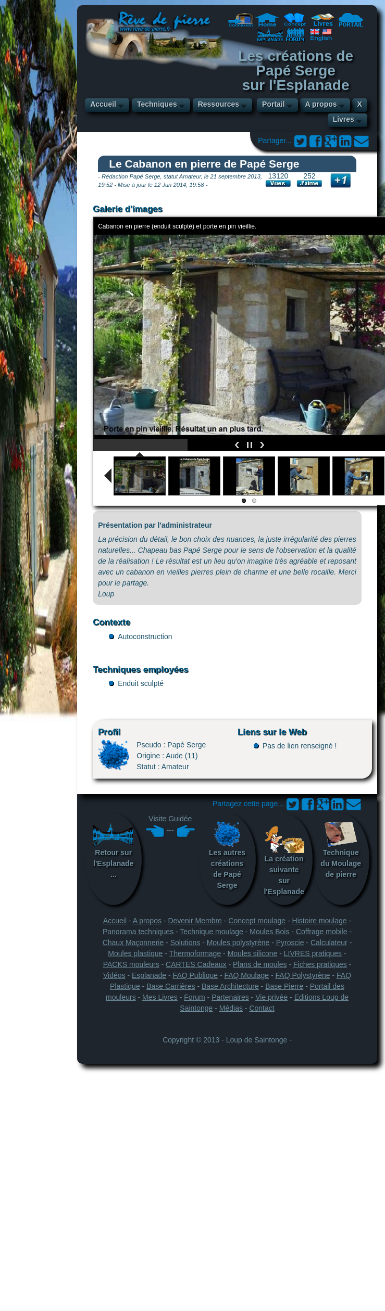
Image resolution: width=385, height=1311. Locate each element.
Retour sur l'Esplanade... (113, 850)
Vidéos (114, 975)
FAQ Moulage (246, 975)
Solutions (185, 942)
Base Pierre (284, 986)
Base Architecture (230, 986)
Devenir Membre (194, 921)
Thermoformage (195, 953)
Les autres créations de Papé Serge (227, 855)
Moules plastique (135, 953)
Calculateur (329, 942)
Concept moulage (256, 921)
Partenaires (230, 997)
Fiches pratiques (320, 964)
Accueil (103, 104)
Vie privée (271, 997)
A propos (321, 104)
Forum (194, 997)
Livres (343, 119)
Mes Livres (160, 997)
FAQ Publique (195, 975)
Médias (231, 1008)
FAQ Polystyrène (303, 975)
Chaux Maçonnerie (133, 942)
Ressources (218, 104)
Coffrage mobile (321, 931)
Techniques (157, 104)
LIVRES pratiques (313, 953)
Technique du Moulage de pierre (340, 850)
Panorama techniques (138, 931)
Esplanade (149, 975)
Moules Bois (269, 931)
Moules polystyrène (238, 942)
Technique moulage (211, 931)
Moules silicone (253, 953)
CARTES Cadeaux (196, 964)
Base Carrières (170, 986)
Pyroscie (290, 942)
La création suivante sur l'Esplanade (284, 858)
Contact (261, 1008)
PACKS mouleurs (131, 964)
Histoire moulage (319, 921)
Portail (273, 104)
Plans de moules (260, 964)
